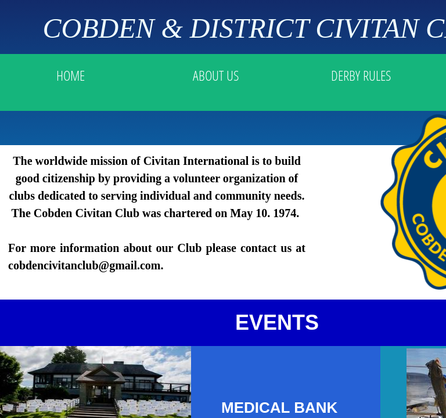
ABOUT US (216, 75)
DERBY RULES (361, 75)
